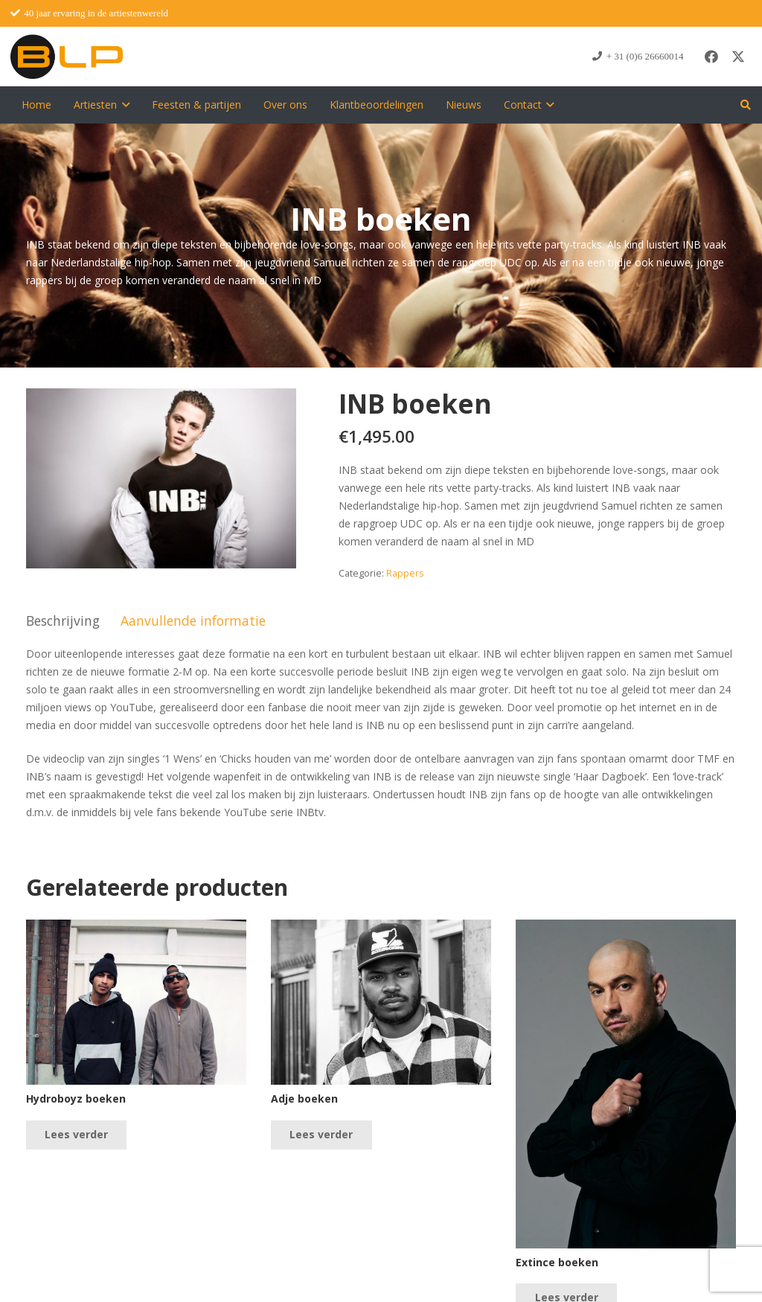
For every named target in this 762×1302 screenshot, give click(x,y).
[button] (123, 105)
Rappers (405, 573)
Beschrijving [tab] (63, 620)
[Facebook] (711, 56)
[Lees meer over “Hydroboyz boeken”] (76, 1134)
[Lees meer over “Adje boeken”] (321, 1134)
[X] (738, 56)
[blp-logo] (66, 56)
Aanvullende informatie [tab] (193, 620)
